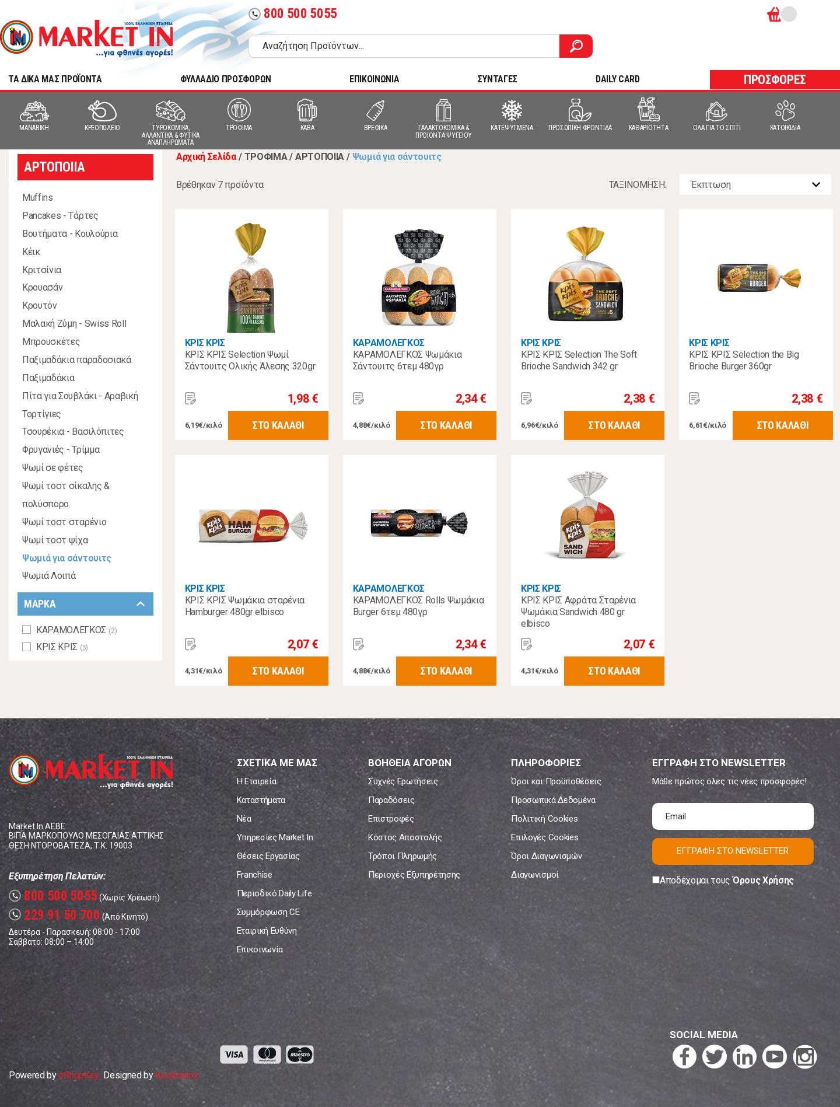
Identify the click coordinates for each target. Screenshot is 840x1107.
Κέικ (31, 251)
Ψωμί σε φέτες (52, 467)
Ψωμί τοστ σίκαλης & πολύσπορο (66, 494)
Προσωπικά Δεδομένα (553, 800)
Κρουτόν (39, 305)
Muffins (37, 197)
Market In (86, 38)
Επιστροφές (391, 818)
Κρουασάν (42, 287)
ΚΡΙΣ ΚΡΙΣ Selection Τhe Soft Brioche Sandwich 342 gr (579, 360)
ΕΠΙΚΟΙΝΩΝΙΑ (374, 79)
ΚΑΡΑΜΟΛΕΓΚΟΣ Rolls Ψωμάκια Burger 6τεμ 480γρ (418, 606)
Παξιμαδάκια (48, 377)
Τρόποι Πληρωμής (402, 856)
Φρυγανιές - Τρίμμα (60, 449)
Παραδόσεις (391, 800)
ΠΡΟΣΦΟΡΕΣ (775, 79)
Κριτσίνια (41, 269)
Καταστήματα (261, 800)
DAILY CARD (618, 79)
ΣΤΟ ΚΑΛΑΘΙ (278, 425)
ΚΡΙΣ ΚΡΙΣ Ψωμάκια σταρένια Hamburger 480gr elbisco (245, 606)
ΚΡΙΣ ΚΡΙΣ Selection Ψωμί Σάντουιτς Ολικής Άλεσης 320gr (250, 360)
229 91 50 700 (54, 915)
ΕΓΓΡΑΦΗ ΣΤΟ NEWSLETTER (733, 851)
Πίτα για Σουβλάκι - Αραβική (80, 395)
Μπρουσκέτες (51, 341)
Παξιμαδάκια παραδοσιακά (76, 359)
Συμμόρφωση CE (268, 912)
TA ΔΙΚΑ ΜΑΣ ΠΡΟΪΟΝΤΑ (55, 79)
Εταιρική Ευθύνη (267, 931)
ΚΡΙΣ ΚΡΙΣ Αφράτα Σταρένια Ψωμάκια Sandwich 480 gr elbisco (578, 612)
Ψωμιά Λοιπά (48, 575)
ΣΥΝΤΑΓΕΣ (497, 79)
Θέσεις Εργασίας (268, 856)
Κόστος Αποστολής (405, 837)
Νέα (244, 818)
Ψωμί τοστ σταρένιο (64, 522)
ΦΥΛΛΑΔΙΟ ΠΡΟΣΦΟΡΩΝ (225, 79)
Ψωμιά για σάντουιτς (66, 558)
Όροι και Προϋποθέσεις (556, 781)
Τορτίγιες (41, 414)
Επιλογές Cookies (544, 837)
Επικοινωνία (260, 949)
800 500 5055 (293, 14)
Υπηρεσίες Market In (275, 837)
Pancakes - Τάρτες (60, 215)
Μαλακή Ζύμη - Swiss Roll (74, 323)
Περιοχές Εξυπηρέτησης (414, 874)
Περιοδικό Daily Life (274, 893)
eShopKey (78, 1075)
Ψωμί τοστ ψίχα (55, 540)
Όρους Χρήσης (763, 880)
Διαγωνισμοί (534, 874)
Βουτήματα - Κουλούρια (69, 233)
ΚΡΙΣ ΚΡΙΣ (205, 342)
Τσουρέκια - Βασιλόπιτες (73, 431)
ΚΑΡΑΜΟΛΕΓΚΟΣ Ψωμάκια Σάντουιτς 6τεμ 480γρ (407, 360)
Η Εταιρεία (256, 781)
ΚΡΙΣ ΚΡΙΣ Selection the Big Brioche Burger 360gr (744, 360)
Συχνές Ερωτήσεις (403, 781)
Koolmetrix (176, 1075)
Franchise (254, 874)
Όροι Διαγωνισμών (546, 856)
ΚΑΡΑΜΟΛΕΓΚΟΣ (389, 342)
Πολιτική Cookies (544, 818)
